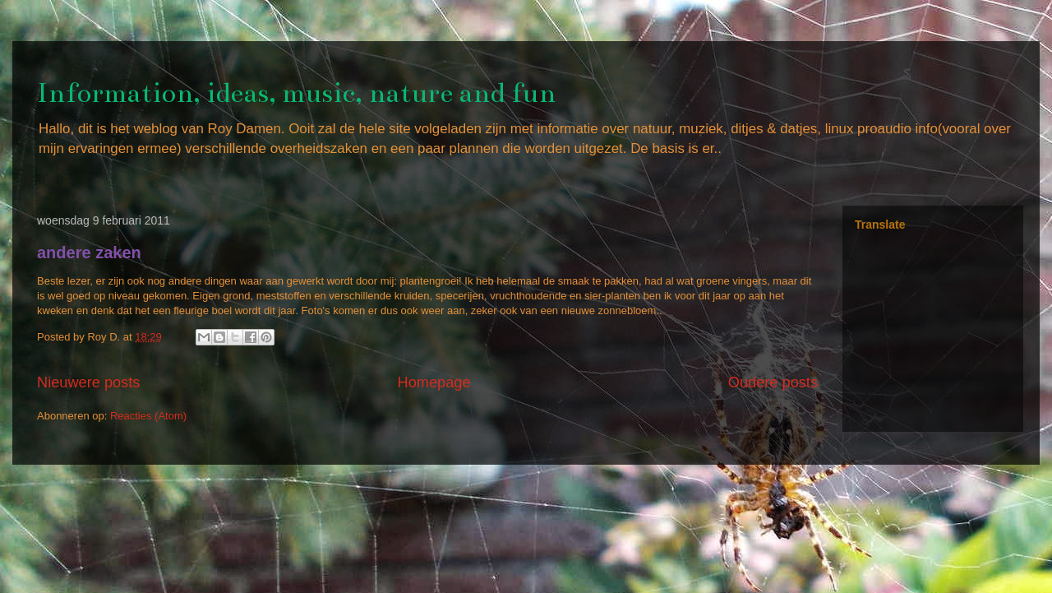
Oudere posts (773, 382)
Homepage (434, 382)
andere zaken (89, 252)
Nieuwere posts (88, 382)
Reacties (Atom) (148, 416)
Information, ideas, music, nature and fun (296, 92)
